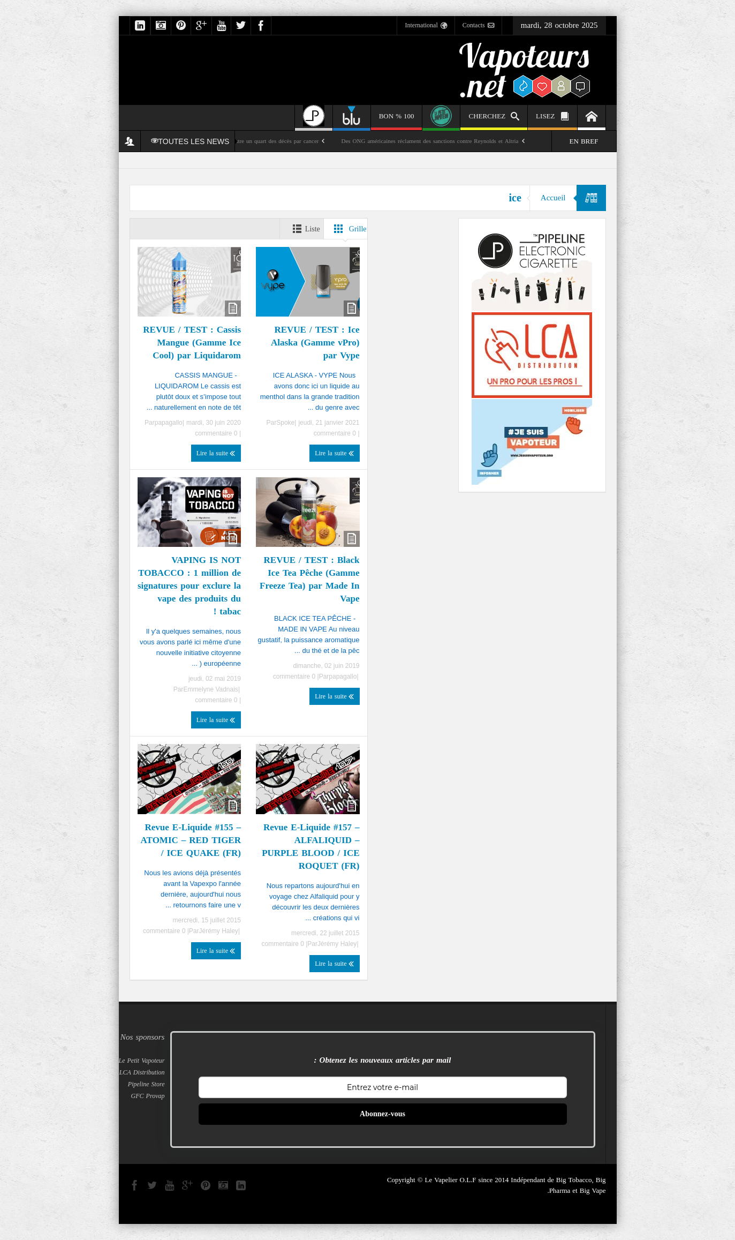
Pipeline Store (146, 1084)
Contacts (478, 26)
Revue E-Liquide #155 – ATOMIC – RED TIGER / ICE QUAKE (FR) (191, 840)
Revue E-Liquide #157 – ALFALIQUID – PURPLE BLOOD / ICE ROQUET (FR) (310, 846)
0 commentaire (336, 433)
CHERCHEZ (493, 117)
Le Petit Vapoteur (142, 1060)
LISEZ (552, 117)
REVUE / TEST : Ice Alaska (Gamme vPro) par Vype (315, 342)
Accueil (553, 197)
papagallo (169, 422)
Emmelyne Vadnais (210, 689)
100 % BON (396, 119)
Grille (348, 228)
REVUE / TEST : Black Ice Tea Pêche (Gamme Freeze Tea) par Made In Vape (309, 579)
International (425, 26)
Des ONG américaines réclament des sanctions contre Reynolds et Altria (429, 141)
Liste (304, 228)
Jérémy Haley (337, 944)
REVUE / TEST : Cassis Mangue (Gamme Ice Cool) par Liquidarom (192, 342)
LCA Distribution (142, 1072)
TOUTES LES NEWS (190, 141)
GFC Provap (148, 1096)
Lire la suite (334, 453)
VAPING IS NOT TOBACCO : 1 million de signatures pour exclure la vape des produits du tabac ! (189, 585)
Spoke (285, 422)
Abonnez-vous (382, 1114)
